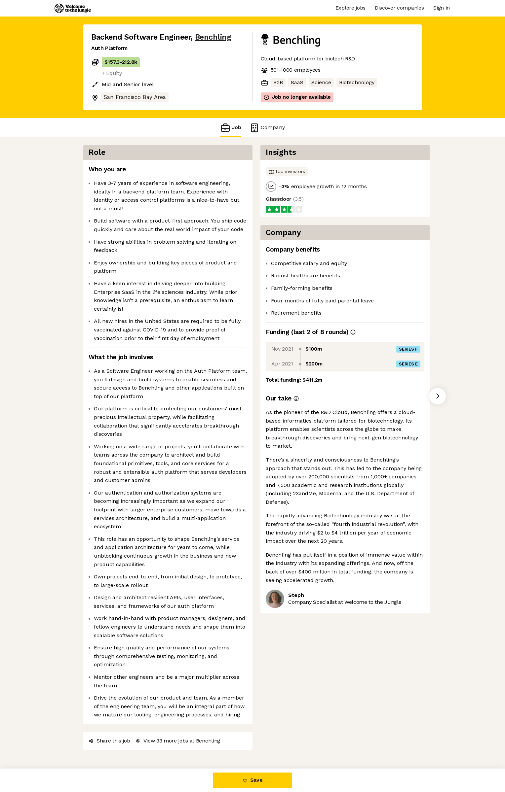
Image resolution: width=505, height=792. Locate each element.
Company (267, 127)
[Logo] (73, 8)
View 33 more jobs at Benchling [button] (178, 741)
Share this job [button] (109, 741)
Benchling (213, 37)
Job (230, 127)
